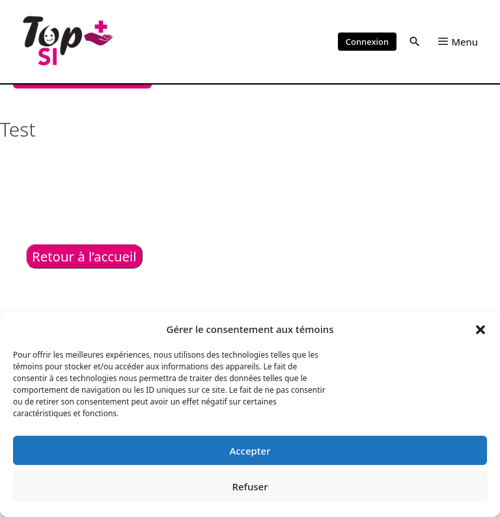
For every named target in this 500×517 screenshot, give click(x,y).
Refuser (250, 486)
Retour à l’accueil (84, 256)
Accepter (249, 450)
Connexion (367, 41)
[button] (480, 329)
